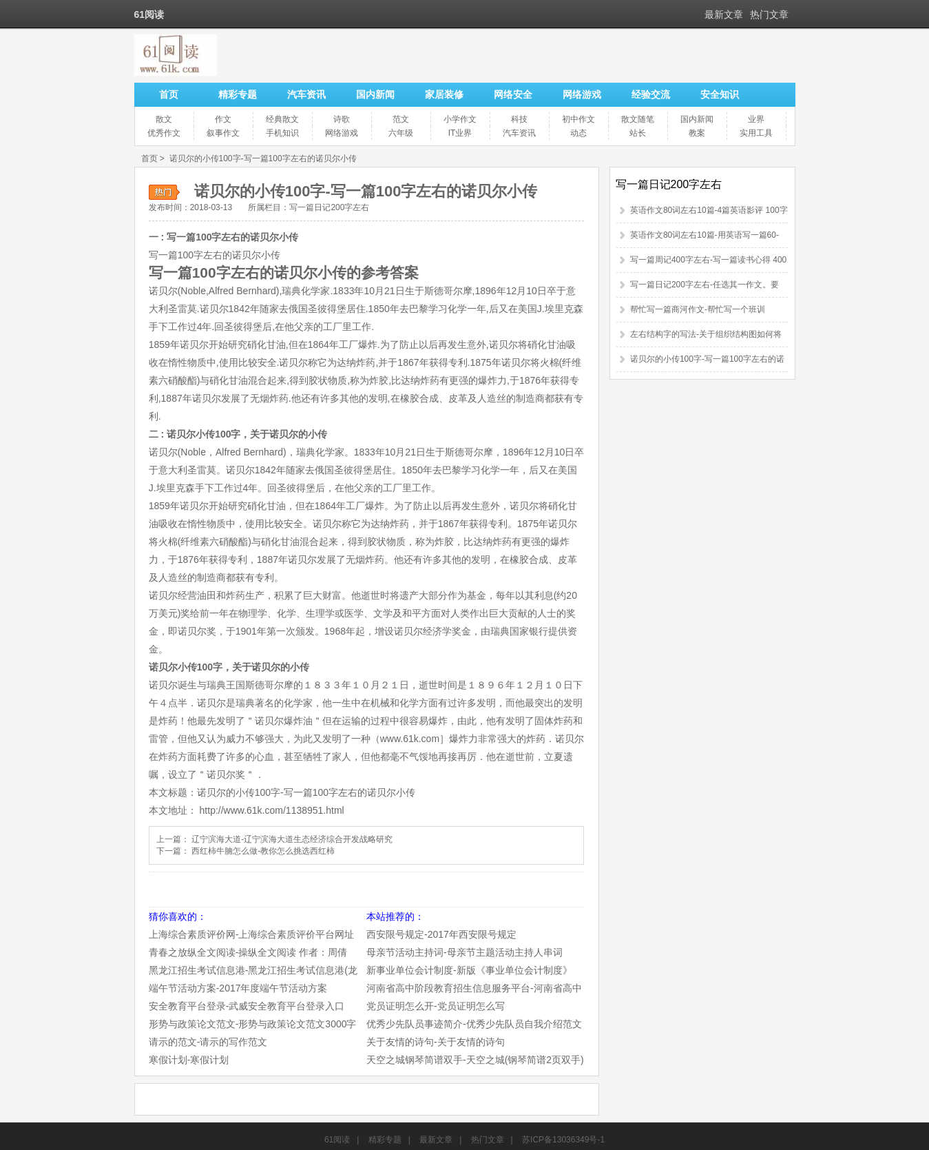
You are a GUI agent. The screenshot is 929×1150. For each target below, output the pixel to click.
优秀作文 (163, 133)
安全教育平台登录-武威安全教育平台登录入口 (247, 1006)
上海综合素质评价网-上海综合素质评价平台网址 (252, 934)
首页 (168, 94)
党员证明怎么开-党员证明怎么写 (435, 1006)
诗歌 (341, 119)
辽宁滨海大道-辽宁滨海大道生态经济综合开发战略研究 (292, 839)
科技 (519, 119)
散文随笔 (637, 119)
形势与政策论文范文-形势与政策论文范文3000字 (253, 1023)
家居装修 (444, 94)
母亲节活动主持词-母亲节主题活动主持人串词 (464, 952)
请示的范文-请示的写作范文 (208, 1041)
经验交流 (650, 94)
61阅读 (337, 1139)
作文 (223, 119)
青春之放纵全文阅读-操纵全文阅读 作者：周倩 (248, 952)
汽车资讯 (306, 94)
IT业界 (460, 133)
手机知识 (282, 133)
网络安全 (513, 94)
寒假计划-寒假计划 (189, 1059)
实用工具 (756, 133)
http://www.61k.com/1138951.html (272, 810)
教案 (697, 133)
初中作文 (578, 119)
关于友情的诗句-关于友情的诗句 (435, 1041)
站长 (637, 133)
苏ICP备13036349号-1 (563, 1139)
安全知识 (719, 94)
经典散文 (282, 119)
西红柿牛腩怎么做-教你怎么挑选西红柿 (263, 851)
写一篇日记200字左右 (329, 207)
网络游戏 (582, 94)
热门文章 (769, 14)
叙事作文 (223, 133)
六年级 (400, 133)
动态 (578, 133)
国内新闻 (375, 94)
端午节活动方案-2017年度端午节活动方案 (238, 988)
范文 (401, 119)
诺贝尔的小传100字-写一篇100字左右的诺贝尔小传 (263, 158)
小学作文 (460, 119)
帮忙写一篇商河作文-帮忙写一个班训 (697, 309)
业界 (756, 119)
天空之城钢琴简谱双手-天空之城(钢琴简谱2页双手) (475, 1059)
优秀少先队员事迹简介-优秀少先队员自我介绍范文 (474, 1023)
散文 (164, 119)
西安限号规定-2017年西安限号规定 (441, 934)
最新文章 (723, 14)
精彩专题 (237, 94)
